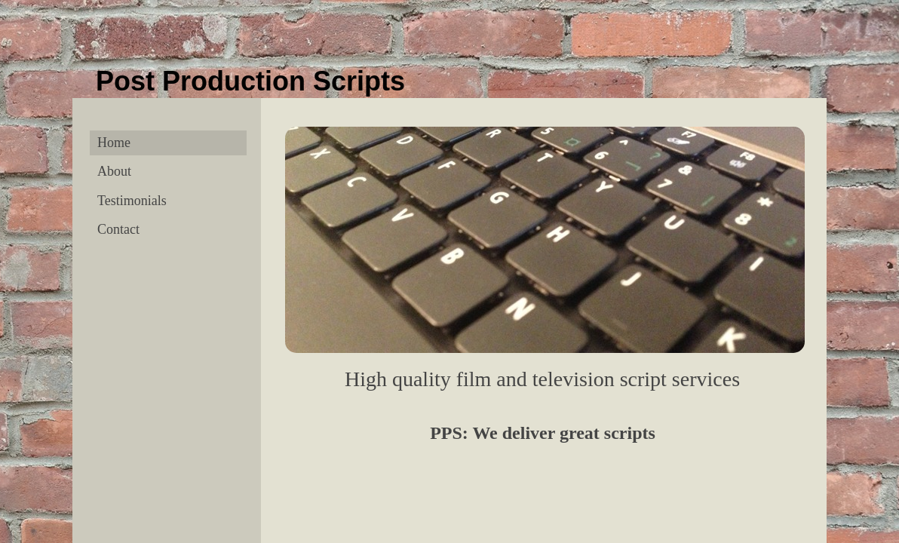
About (114, 171)
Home (113, 142)
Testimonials (132, 200)
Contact (118, 229)
